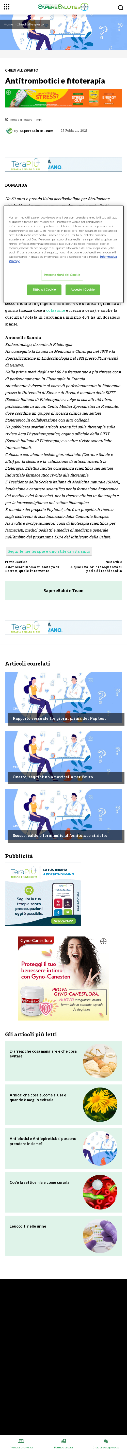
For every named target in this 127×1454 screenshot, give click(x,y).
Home (8, 24)
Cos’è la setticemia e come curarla (39, 1182)
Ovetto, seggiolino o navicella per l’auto (53, 776)
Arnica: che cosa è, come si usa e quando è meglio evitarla (38, 1097)
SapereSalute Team (37, 130)
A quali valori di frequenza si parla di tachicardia (96, 569)
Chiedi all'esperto (30, 24)
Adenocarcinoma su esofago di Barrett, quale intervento (32, 569)
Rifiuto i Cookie (44, 289)
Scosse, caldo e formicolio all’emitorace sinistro (60, 835)
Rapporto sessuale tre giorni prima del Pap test (59, 718)
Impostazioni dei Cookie (62, 275)
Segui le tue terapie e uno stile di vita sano (49, 551)
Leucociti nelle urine (28, 1226)
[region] (63, 254)
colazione (55, 310)
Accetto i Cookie (82, 289)
